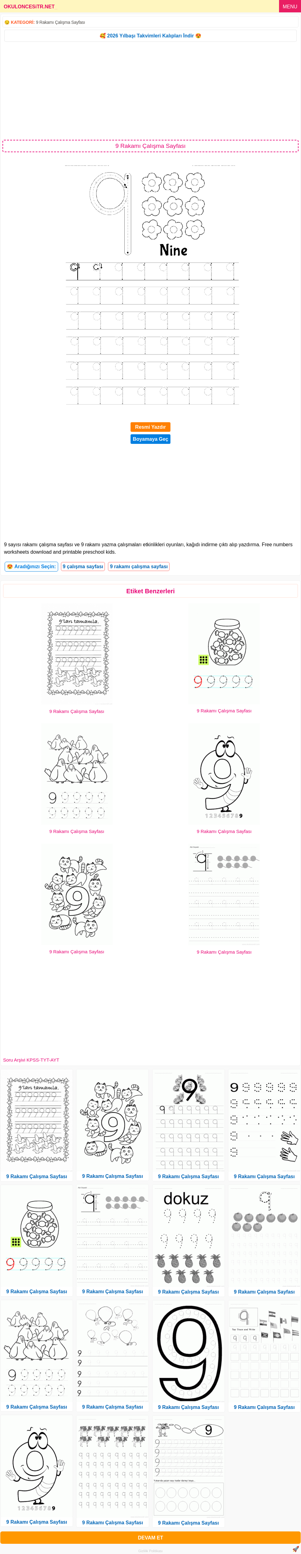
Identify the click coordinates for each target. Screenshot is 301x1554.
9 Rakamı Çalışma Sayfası (60, 22)
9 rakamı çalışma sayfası (139, 566)
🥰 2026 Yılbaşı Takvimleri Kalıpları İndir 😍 (150, 35)
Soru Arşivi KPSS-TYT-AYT (31, 1059)
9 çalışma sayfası (83, 566)
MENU (290, 6)
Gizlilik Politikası (150, 1551)
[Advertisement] (150, 90)
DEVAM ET (150, 1537)
